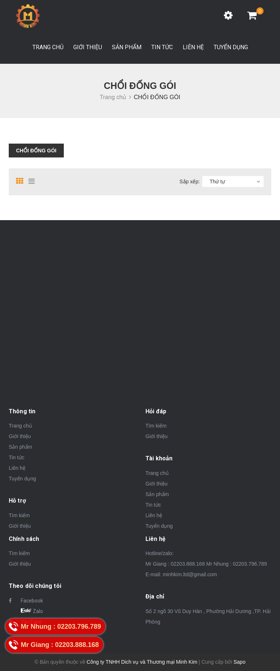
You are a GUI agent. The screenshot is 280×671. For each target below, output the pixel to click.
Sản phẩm (126, 47)
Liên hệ (193, 47)
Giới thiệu (87, 47)
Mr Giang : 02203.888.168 (175, 564)
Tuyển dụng (231, 47)
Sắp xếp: (189, 181)
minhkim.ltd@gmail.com (190, 574)
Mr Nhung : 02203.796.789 (236, 564)
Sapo (239, 662)
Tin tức (162, 47)
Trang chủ (47, 47)
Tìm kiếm (19, 515)
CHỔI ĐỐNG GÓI (36, 150)
